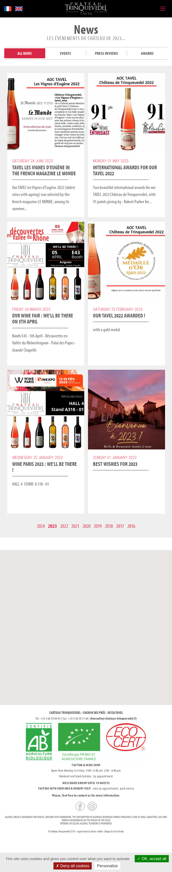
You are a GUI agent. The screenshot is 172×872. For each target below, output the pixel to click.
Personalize (107, 866)
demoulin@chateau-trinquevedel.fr (113, 718)
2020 (86, 526)
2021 (75, 526)
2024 (41, 526)
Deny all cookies (72, 866)
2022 (64, 526)
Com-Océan (119, 831)
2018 (109, 526)
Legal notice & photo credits (90, 831)
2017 (120, 526)
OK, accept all (151, 859)
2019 (98, 526)
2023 (52, 526)
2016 (131, 526)
